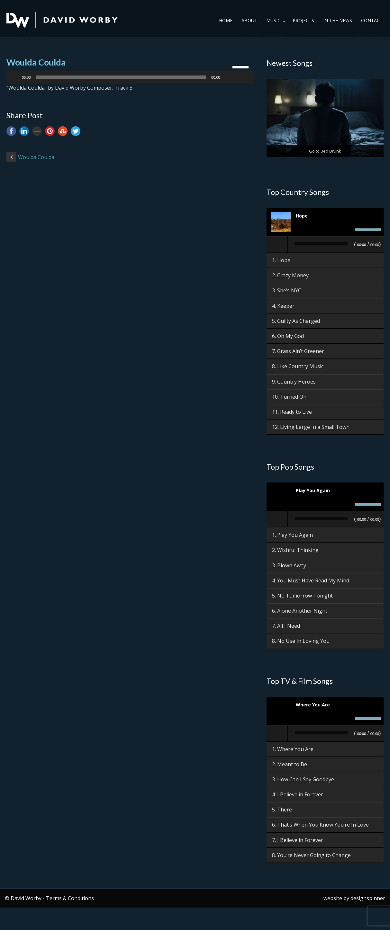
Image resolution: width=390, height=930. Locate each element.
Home (225, 20)
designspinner (367, 898)
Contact (372, 20)
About (249, 20)
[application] (130, 77)
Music (273, 20)
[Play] (15, 77)
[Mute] (227, 77)
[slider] (121, 77)
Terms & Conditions (70, 898)
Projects (303, 20)
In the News (337, 20)
